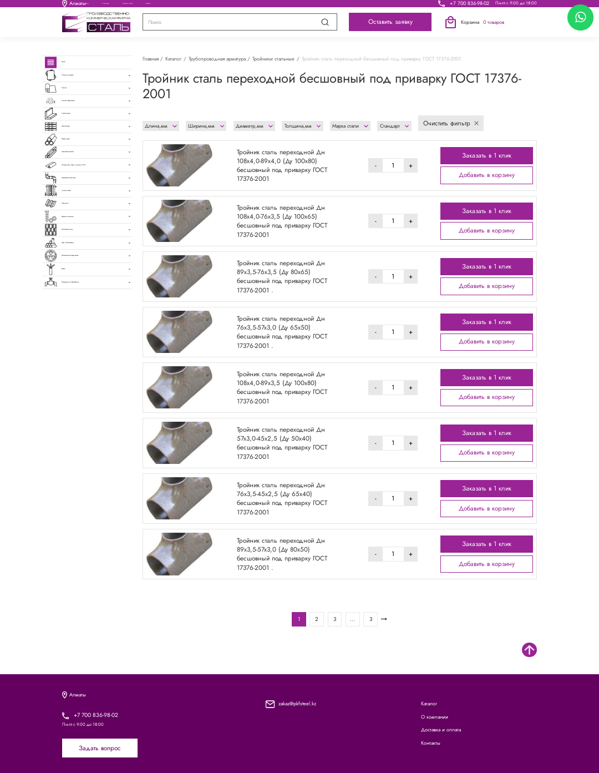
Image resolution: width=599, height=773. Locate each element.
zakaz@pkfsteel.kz (297, 703)
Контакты (376, 5)
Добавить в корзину (487, 174)
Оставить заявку (390, 27)
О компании (218, 5)
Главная (151, 58)
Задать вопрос (100, 748)
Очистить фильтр (451, 123)
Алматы (74, 6)
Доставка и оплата (299, 5)
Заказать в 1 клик (486, 155)
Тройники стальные (273, 58)
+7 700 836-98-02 (469, 6)
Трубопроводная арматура (217, 58)
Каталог (149, 5)
